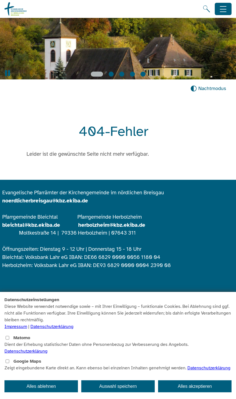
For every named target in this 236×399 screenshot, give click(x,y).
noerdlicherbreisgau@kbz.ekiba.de (45, 200)
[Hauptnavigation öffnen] (223, 9)
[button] (7, 73)
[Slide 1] (97, 74)
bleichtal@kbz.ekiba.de (31, 225)
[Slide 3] (122, 74)
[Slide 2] (111, 74)
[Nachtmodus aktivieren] (208, 88)
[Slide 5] (143, 74)
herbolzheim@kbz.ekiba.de (111, 225)
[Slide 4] (132, 74)
